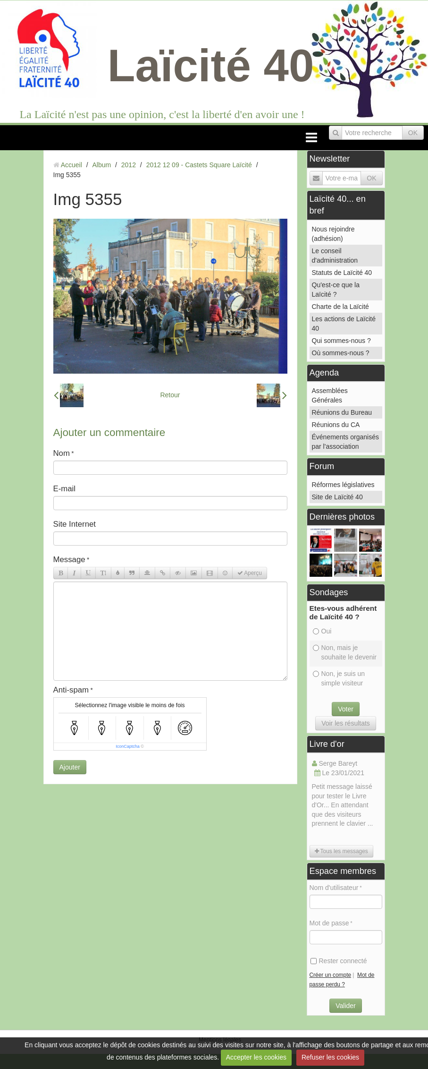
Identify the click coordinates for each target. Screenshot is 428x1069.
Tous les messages (341, 851)
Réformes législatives (343, 484)
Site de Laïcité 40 (337, 497)
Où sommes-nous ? (340, 353)
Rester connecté (339, 961)
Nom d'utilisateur (334, 887)
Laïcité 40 (211, 65)
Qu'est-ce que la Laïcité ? (336, 289)
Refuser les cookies (330, 1057)
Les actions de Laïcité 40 (344, 323)
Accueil (71, 165)
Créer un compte (331, 975)
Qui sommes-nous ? (341, 340)
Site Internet (74, 524)
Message (69, 559)
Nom (61, 453)
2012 (128, 165)
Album (101, 165)
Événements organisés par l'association (345, 441)
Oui (322, 631)
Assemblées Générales (330, 395)
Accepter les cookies (256, 1057)
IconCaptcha (128, 746)
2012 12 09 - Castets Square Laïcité (199, 165)
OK (413, 133)
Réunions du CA (336, 424)
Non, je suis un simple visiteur (339, 678)
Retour (170, 395)
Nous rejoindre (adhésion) (333, 233)
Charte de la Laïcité (340, 306)
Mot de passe (329, 923)
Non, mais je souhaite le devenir (345, 652)
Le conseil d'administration (335, 255)
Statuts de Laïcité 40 (342, 272)
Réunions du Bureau (342, 412)
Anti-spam (71, 689)
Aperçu (249, 573)
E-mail (64, 488)
